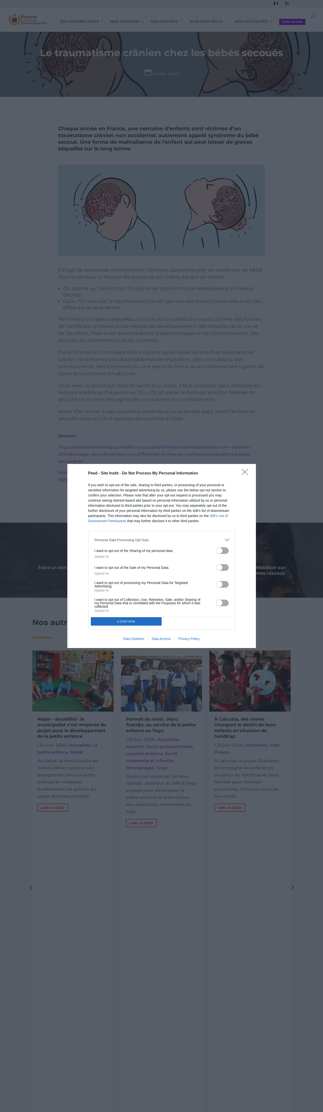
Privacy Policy (189, 639)
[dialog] (161, 556)
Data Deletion (133, 639)
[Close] (246, 473)
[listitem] (162, 539)
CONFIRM (126, 621)
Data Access (161, 639)
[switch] (222, 550)
